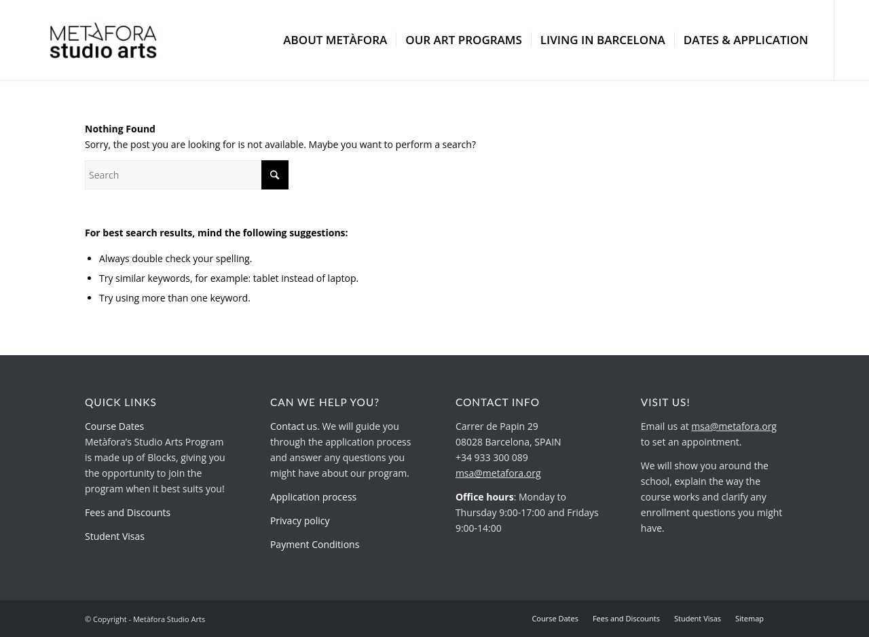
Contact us (293, 426)
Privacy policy (300, 520)
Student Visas (115, 536)
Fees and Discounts (127, 512)
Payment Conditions (314, 544)
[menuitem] (335, 40)
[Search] (187, 174)
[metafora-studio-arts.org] (103, 40)
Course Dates (114, 426)
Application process (313, 496)
